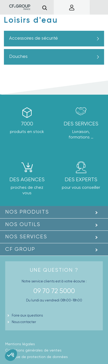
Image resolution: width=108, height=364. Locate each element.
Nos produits (27, 212)
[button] (11, 355)
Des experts (81, 180)
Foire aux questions (27, 315)
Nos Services (26, 237)
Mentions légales (20, 344)
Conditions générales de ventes (33, 350)
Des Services (81, 124)
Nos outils (22, 224)
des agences (27, 180)
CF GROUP (20, 249)
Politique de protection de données (36, 357)
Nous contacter (24, 322)
